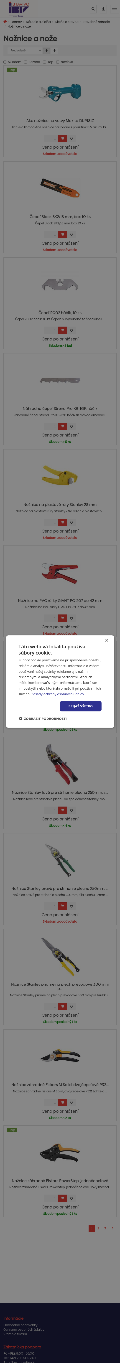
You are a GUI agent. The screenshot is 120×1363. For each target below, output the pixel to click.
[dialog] (60, 681)
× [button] (106, 640)
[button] (42, 718)
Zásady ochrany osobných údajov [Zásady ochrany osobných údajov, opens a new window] (57, 693)
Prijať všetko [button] (81, 706)
